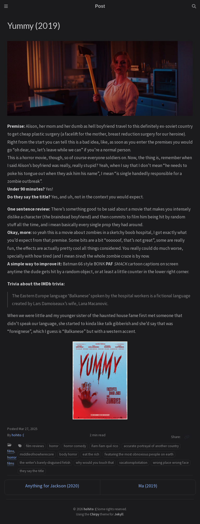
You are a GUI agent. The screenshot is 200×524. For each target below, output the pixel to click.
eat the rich (91, 454)
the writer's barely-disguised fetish (45, 462)
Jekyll (118, 514)
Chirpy (94, 514)
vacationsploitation (133, 462)
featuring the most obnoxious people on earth (139, 454)
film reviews (35, 446)
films (10, 451)
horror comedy (75, 446)
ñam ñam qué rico (104, 446)
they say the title (32, 471)
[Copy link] (187, 437)
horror (53, 446)
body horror (68, 454)
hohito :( (18, 435)
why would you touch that (95, 462)
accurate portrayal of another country (151, 446)
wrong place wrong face (171, 462)
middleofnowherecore (37, 454)
